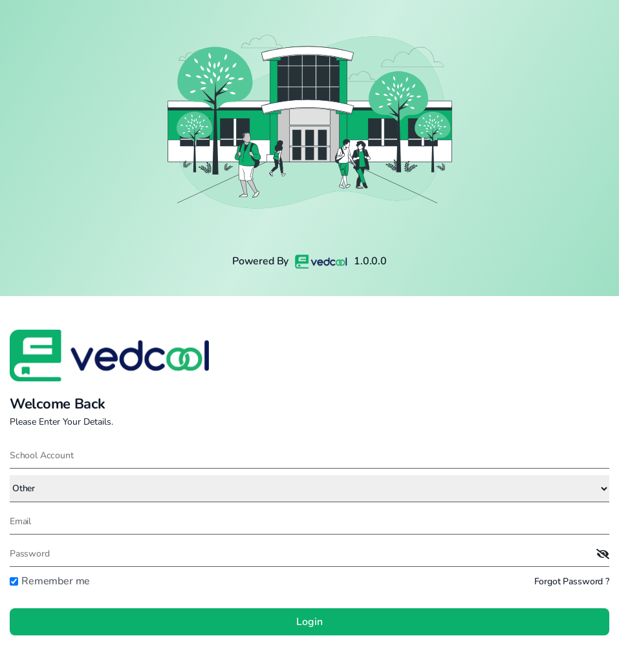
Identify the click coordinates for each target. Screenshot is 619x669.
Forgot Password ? (571, 581)
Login (309, 622)
